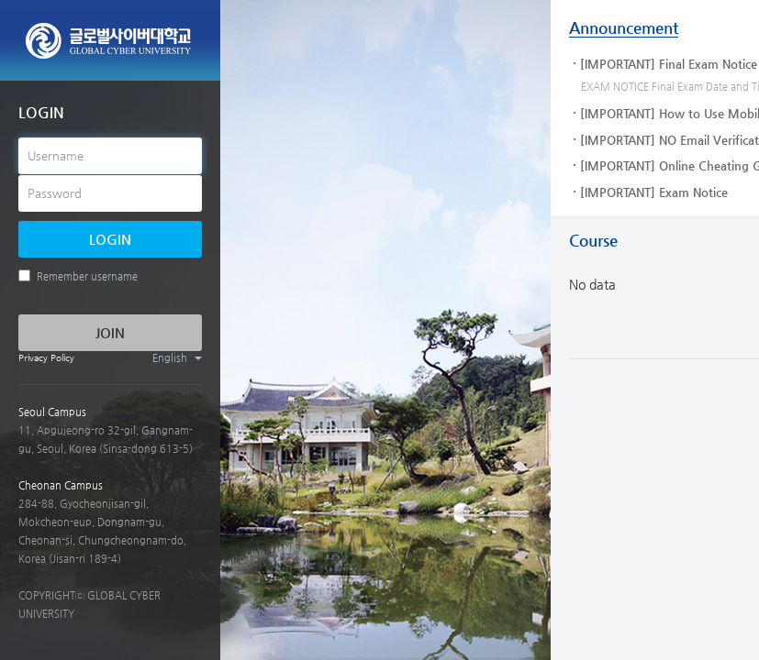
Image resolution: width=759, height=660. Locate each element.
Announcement (623, 27)
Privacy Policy (46, 358)
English (177, 358)
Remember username (78, 276)
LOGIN (110, 239)
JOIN (110, 332)
